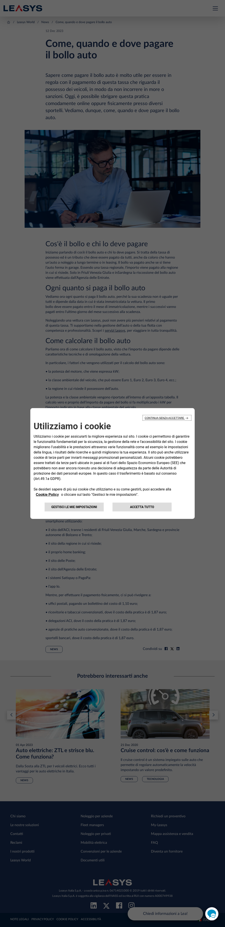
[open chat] (212, 914)
